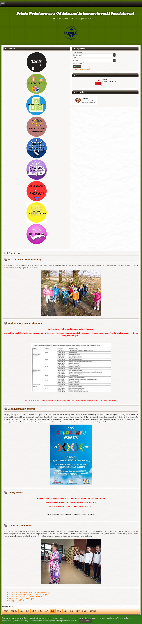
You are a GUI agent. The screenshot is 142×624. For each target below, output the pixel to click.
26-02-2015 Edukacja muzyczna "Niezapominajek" (28, 594)
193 (40, 611)
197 (65, 611)
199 (78, 611)
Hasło (75, 58)
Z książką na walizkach (18, 601)
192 (34, 611)
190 (21, 611)
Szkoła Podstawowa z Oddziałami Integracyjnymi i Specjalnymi (71, 14)
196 (59, 611)
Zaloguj (77, 66)
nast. (84, 611)
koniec (93, 611)
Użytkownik (77, 52)
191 (27, 611)
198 (71, 611)
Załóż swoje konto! (82, 69)
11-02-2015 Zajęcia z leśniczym (21, 599)
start (6, 611)
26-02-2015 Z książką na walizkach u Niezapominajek (30, 592)
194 (46, 611)
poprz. (14, 611)
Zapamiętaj (77, 63)
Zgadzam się (85, 621)
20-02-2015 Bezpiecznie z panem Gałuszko (26, 597)
